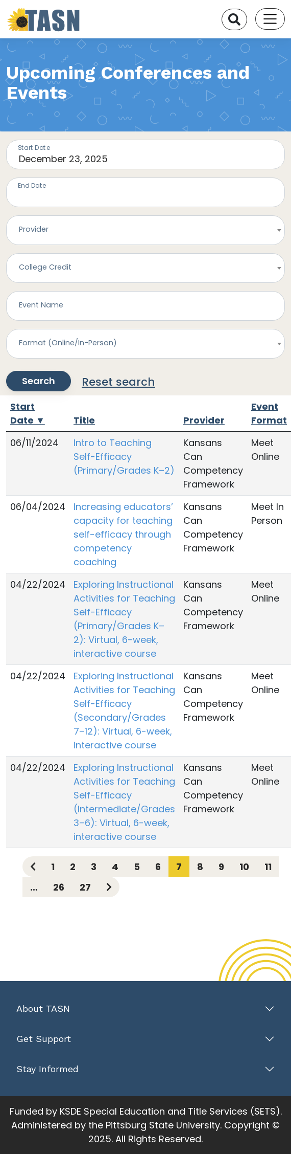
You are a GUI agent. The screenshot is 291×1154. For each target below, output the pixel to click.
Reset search (118, 381)
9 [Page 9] (221, 866)
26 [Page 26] (58, 887)
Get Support (43, 1038)
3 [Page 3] (93, 866)
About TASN (43, 1008)
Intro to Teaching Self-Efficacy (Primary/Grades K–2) (124, 456)
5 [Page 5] (137, 866)
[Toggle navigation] (270, 19)
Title (84, 420)
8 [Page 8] (200, 866)
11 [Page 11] (268, 866)
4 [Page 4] (115, 866)
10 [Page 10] (244, 866)
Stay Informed (47, 1068)
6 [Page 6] (158, 866)
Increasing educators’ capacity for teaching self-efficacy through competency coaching (123, 534)
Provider (204, 420)
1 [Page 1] (53, 866)
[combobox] (145, 230)
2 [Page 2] (73, 866)
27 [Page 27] (85, 887)
